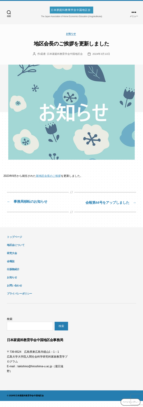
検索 (9, 325)
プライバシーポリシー (19, 299)
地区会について (15, 251)
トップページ (14, 242)
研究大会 (12, 259)
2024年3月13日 (102, 54)
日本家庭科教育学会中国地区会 (64, 54)
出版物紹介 (13, 275)
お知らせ (71, 34)
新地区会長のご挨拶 (48, 176)
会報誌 (10, 267)
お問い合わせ (14, 291)
